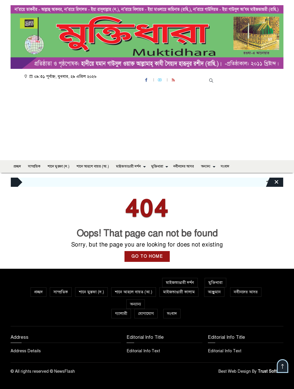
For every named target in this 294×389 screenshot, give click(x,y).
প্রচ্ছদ (17, 166)
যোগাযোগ (146, 313)
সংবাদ (225, 166)
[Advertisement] (147, 122)
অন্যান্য (205, 166)
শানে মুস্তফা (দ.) (58, 166)
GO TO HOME (147, 256)
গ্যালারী (121, 313)
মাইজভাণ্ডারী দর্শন (128, 166)
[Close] (272, 183)
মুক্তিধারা (157, 166)
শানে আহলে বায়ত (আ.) (92, 166)
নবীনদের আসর (183, 166)
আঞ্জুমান (214, 291)
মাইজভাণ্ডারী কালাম (179, 291)
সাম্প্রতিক (34, 166)
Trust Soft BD (270, 371)
